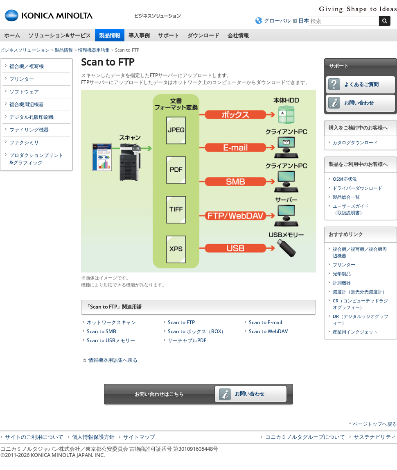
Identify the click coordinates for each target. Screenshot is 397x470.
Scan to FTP (181, 322)
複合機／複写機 (26, 66)
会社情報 (238, 35)
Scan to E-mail (265, 322)
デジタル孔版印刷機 (31, 117)
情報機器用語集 (94, 50)
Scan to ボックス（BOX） (197, 331)
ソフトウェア (24, 91)
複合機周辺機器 (26, 104)
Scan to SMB (101, 331)
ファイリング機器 (29, 129)
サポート (168, 35)
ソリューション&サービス (59, 35)
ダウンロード (203, 35)
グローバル (277, 20)
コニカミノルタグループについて (305, 436)
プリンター (21, 78)
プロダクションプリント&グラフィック (36, 159)
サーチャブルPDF (187, 340)
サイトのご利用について (34, 436)
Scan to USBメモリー (111, 340)
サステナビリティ (375, 436)
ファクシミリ (24, 142)
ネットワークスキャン (111, 322)
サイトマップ (139, 436)
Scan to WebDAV (268, 331)
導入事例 (139, 35)
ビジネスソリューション (25, 50)
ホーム (12, 35)
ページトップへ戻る (375, 423)
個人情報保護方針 (93, 436)
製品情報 (109, 35)
